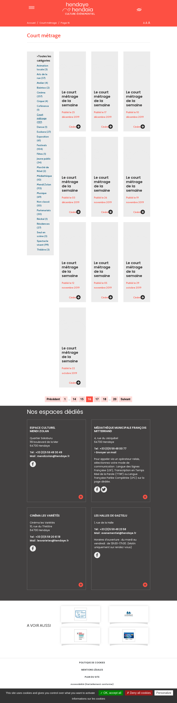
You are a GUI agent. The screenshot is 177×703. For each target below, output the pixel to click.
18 (104, 399)
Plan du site (92, 676)
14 (74, 399)
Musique (41, 193)
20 (114, 399)
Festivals (42, 145)
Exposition (43, 136)
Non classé (43, 201)
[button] (81, 497)
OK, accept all (110, 692)
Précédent (53, 399)
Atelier (40, 82)
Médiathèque (44, 175)
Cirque (40, 101)
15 (81, 399)
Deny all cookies (139, 692)
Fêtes (40, 153)
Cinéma (41, 92)
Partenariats (44, 210)
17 (97, 399)
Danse (40, 127)
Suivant (125, 399)
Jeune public (44, 158)
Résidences (43, 223)
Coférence (43, 106)
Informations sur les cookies (88, 698)
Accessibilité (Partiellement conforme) (92, 684)
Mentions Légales (92, 669)
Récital (40, 219)
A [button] (144, 23)
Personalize (163, 692)
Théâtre (41, 249)
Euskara (41, 131)
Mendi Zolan (44, 184)
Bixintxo (41, 87)
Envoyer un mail (106, 452)
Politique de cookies (92, 662)
